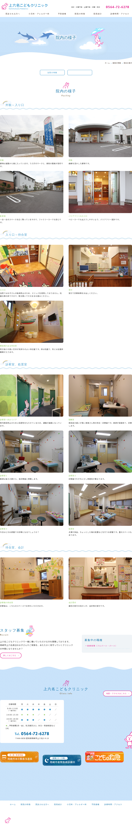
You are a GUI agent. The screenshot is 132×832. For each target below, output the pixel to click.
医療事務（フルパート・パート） (102, 646)
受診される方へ (13, 14)
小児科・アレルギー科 (39, 14)
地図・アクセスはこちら (116, 693)
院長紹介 (98, 14)
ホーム (107, 63)
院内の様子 (80, 72)
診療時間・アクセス (119, 14)
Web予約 (122, 2)
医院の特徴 (80, 14)
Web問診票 (106, 2)
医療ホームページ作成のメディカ (116, 826)
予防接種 (62, 14)
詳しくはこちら (9, 655)
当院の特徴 (52, 72)
